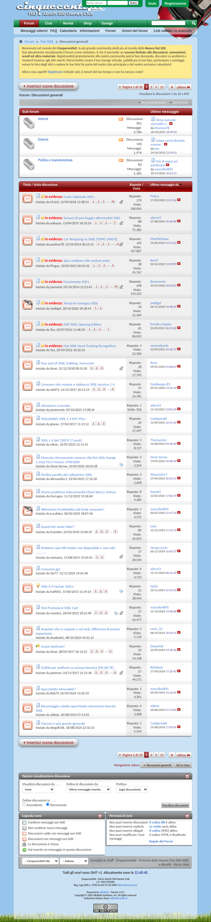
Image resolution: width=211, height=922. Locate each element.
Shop (88, 23)
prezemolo (57, 410)
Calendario (68, 31)
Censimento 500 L (77, 282)
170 (138, 200)
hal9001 (55, 592)
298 (138, 286)
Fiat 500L (47, 41)
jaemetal (56, 287)
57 (139, 671)
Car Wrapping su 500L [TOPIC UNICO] (91, 239)
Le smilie (155, 826)
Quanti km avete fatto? (57, 527)
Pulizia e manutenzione (55, 160)
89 (139, 530)
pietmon (56, 673)
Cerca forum (180, 102)
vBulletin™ (104, 892)
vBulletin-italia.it (118, 898)
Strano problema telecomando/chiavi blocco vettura (78, 492)
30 (116, 286)
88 (139, 221)
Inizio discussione (46, 185)
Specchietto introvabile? (58, 689)
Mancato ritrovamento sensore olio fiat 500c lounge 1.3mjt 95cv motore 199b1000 (76, 459)
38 (139, 264)
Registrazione (175, 4)
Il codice (155, 831)
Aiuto (152, 4)
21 (139, 590)
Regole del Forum (161, 841)
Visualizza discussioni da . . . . (41, 784)
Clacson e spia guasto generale (63, 723)
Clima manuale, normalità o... (163, 122)
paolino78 (57, 244)
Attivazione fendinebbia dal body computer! (72, 509)
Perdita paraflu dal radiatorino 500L (66, 475)
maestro (55, 613)
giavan (54, 424)
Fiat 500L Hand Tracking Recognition (90, 346)
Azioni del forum (135, 31)
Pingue (54, 266)
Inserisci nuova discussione (48, 86)
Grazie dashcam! (53, 646)
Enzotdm (56, 532)
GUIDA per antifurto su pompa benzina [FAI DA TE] (77, 667)
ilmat (53, 368)
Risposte (135, 185)
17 (139, 551)
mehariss (56, 558)
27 (139, 611)
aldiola (54, 715)
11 (162, 87)
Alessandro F (58, 479)
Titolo (27, 185)
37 (139, 388)
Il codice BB (157, 822)
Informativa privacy (127, 884)
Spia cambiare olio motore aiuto (87, 260)
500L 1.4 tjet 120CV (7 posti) (61, 440)
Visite (136, 188)
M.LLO (54, 202)
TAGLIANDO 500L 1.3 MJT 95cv (63, 419)
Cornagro (56, 496)
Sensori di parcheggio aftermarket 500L (92, 218)
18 (112, 201)
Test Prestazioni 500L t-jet (59, 608)
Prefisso (121, 784)
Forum (29, 23)
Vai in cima (183, 765)
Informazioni (89, 31)
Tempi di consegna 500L (81, 303)
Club (48, 23)
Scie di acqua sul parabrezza (164, 163)
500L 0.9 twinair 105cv (57, 586)
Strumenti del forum (153, 102)
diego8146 (57, 728)
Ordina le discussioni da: (82, 784)
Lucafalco (56, 513)
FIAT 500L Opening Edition (83, 324)
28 (139, 367)
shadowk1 (57, 638)
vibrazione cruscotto (55, 405)
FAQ (53, 31)
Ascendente (32, 805)
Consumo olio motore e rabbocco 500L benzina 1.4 (77, 384)
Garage (107, 23)
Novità (68, 23)
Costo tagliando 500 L (79, 197)
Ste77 (54, 573)
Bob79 (54, 693)
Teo (52, 330)
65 (139, 328)
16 (139, 307)
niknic (54, 444)
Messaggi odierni (34, 31)
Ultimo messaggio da (166, 185)
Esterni (43, 139)
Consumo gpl (50, 569)
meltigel (55, 308)
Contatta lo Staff (102, 860)
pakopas (55, 223)
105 (138, 243)
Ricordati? (97, 9)
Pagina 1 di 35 (133, 87)
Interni (43, 119)
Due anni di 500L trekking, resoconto (67, 363)
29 (139, 423)
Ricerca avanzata (178, 31)
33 (139, 650)
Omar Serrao (58, 466)
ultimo (183, 87)
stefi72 (54, 390)
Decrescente (56, 805)
